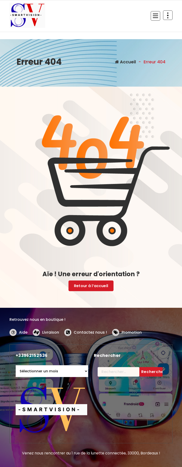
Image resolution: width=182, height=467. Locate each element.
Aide (23, 332)
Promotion (132, 332)
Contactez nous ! (90, 332)
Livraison (50, 332)
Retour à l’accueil (91, 286)
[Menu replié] (155, 16)
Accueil (125, 62)
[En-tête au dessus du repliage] (168, 15)
